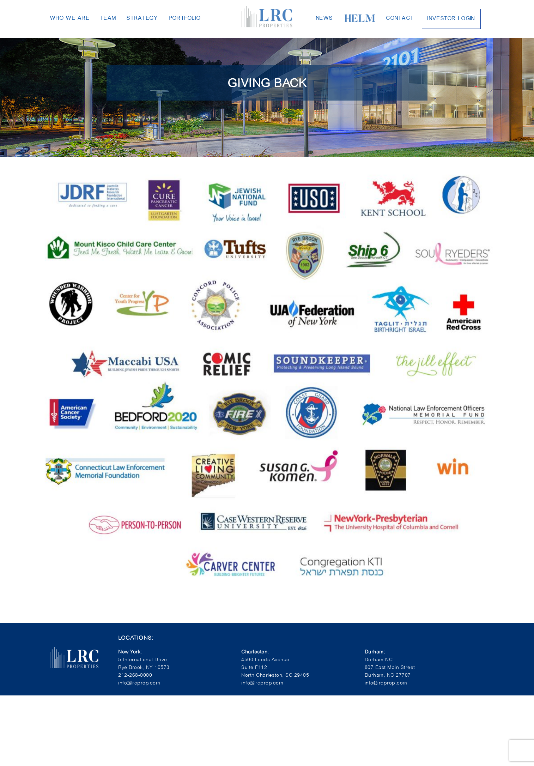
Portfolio (167, 18)
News (322, 18)
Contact (391, 18)
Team (99, 18)
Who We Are (66, 18)
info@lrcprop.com (260, 683)
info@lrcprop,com (384, 683)
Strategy (129, 18)
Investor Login (437, 18)
